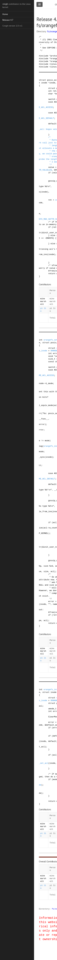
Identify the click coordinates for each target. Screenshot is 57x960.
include (44, 55)
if (49, 172)
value (51, 167)
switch (51, 99)
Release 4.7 (7, 20)
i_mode (49, 383)
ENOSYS (49, 238)
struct (42, 80)
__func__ (43, 418)
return (51, 273)
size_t (51, 359)
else (53, 235)
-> (45, 383)
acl (54, 522)
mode (47, 440)
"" (49, 604)
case (50, 102)
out (40, 609)
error (42, 424)
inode (44, 82)
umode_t (52, 708)
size (46, 571)
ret (54, 91)
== (42, 238)
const (51, 361)
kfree (51, 270)
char (50, 93)
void (50, 356)
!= (42, 440)
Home (5, 14)
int (50, 91)
